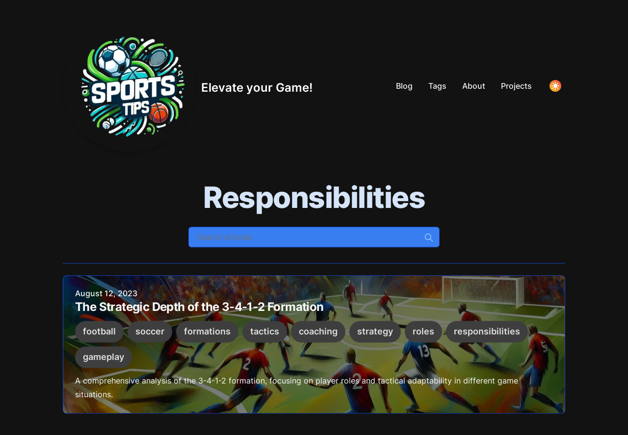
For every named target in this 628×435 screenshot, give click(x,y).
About (473, 86)
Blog (404, 86)
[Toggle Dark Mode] (555, 86)
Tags (437, 86)
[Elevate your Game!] (188, 86)
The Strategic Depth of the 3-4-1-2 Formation (199, 308)
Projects (516, 86)
